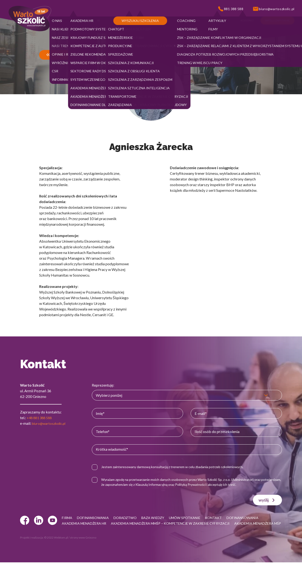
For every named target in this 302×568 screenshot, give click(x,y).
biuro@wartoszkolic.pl (50, 423)
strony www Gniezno (83, 543)
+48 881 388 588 (41, 417)
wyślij (267, 500)
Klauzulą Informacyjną (175, 484)
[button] (59, 20)
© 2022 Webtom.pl (56, 543)
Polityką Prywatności (214, 484)
